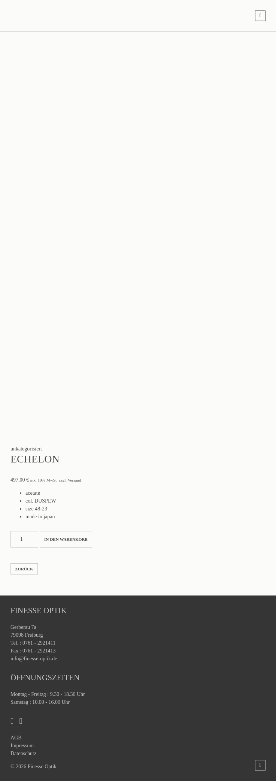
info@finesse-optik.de (33, 658)
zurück (24, 569)
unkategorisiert (26, 449)
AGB (16, 738)
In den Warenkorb (66, 539)
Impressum (22, 745)
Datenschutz (23, 753)
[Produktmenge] (24, 539)
